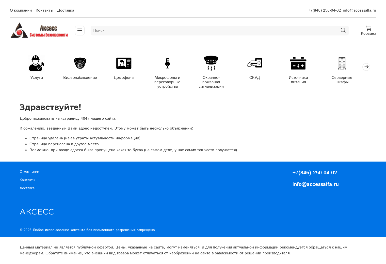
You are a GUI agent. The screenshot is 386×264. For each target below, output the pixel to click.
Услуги (37, 78)
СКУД (260, 78)
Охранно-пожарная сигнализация (215, 80)
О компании (21, 10)
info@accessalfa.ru (359, 10)
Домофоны (126, 78)
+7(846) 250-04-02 (324, 10)
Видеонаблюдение (81, 78)
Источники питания (304, 80)
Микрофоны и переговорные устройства (171, 82)
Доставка (65, 10)
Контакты (44, 10)
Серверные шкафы (349, 80)
